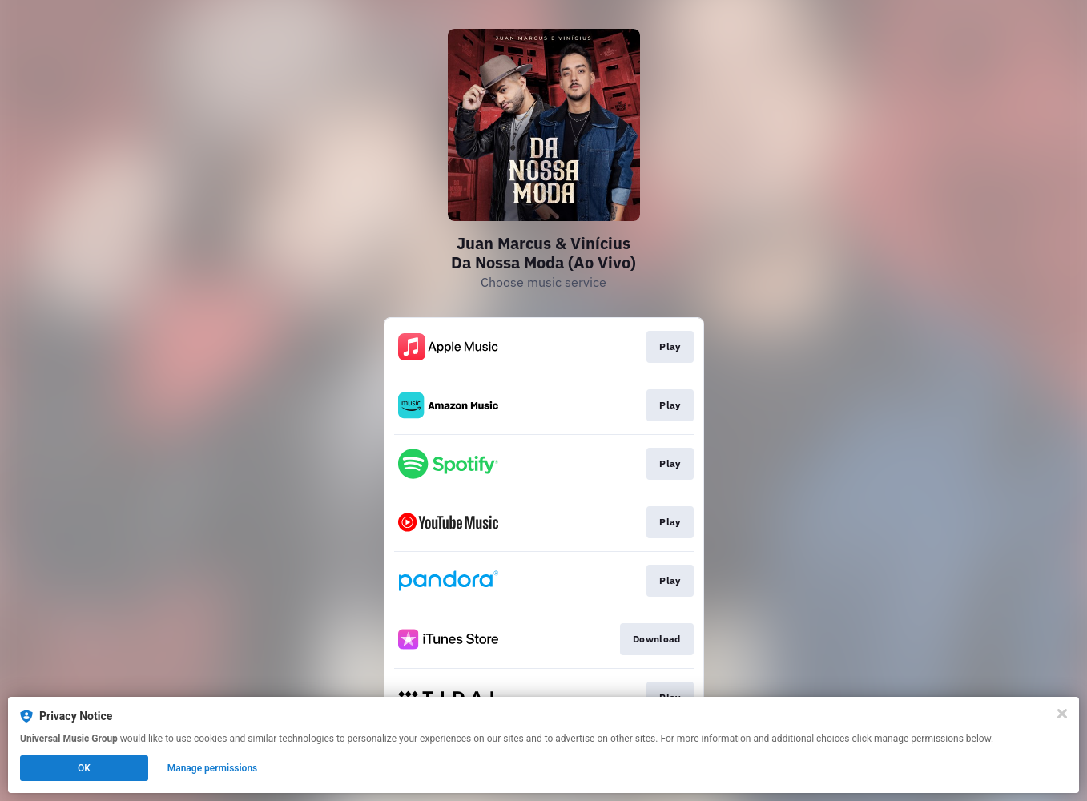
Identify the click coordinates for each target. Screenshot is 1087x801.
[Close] (1062, 714)
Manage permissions (212, 768)
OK (84, 768)
